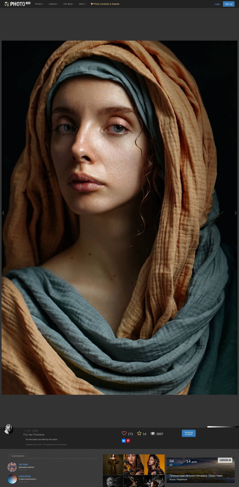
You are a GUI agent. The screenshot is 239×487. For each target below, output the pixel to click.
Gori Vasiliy (23, 464)
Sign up (229, 4)
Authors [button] (54, 4)
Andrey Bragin (25, 476)
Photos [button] (39, 4)
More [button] (82, 4)
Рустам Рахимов (34, 435)
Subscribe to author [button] (189, 433)
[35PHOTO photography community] (17, 4)
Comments (18, 455)
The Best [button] (68, 4)
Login (217, 4)
